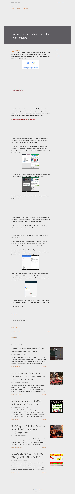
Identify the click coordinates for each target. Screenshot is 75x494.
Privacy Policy (25, 8)
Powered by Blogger (37, 489)
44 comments (17, 366)
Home (12, 8)
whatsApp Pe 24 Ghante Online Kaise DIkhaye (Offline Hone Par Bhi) (28, 456)
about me (18, 8)
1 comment (17, 419)
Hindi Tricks (15, 3)
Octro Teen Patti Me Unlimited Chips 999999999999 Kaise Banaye (28, 350)
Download (14, 314)
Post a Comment (14, 337)
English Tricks (58, 55)
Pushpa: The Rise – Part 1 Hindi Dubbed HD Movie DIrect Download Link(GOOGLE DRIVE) (28, 376)
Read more (44, 366)
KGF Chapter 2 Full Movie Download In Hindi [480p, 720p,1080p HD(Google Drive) (28, 429)
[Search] (58, 3)
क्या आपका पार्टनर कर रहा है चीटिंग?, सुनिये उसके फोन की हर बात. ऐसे (26, 403)
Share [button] (49, 331)
